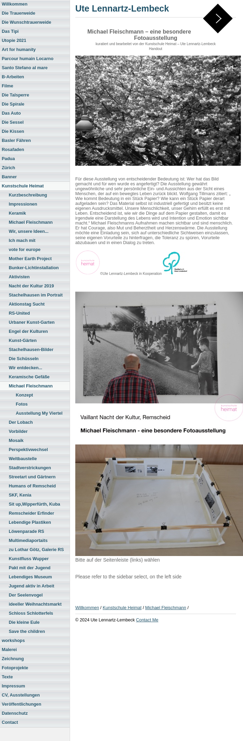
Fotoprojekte (15, 667)
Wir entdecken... (25, 367)
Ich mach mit (22, 240)
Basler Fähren (16, 140)
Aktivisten (19, 277)
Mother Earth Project (30, 258)
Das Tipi (10, 31)
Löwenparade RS (26, 531)
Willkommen (14, 4)
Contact (10, 722)
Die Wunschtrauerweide (26, 22)
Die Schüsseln (24, 358)
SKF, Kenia (20, 495)
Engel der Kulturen (28, 331)
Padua (8, 158)
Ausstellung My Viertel (39, 413)
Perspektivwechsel (28, 449)
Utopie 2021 (14, 40)
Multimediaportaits (28, 540)
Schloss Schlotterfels (31, 613)
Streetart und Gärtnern (32, 477)
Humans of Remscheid (32, 486)
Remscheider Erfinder (31, 513)
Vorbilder (18, 431)
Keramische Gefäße (29, 377)
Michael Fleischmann (31, 222)
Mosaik (16, 440)
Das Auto (11, 113)
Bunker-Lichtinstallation (34, 267)
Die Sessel (12, 122)
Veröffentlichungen (21, 704)
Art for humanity (19, 49)
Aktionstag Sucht (27, 304)
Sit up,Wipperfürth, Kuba (34, 504)
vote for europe (25, 249)
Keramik (17, 213)
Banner (9, 176)
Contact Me (147, 620)
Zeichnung (13, 658)
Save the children (27, 631)
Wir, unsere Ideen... (29, 231)
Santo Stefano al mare (25, 67)
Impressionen (23, 204)
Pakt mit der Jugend (29, 567)
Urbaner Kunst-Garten (32, 322)
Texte (7, 677)
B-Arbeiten (13, 76)
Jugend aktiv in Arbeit (31, 586)
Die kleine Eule (24, 622)
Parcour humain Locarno (28, 58)
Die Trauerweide (18, 13)
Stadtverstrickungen (30, 467)
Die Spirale (13, 104)
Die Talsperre (15, 95)
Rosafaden (13, 149)
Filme (7, 86)
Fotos (22, 404)
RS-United (19, 313)
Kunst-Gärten (23, 340)
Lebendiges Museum (30, 577)
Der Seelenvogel (26, 595)
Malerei (9, 649)
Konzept (24, 395)
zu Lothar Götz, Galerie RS (36, 549)
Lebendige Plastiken (30, 522)
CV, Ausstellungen (21, 695)
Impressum (13, 686)
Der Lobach (21, 422)
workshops (13, 640)
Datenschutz (15, 713)
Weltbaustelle (23, 458)
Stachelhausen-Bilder (31, 349)
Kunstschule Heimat (23, 186)
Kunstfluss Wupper (29, 558)
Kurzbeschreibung (28, 195)
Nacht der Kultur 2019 (31, 286)
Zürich (8, 167)
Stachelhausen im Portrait (36, 295)
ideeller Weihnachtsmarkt (35, 604)
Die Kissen (13, 131)
